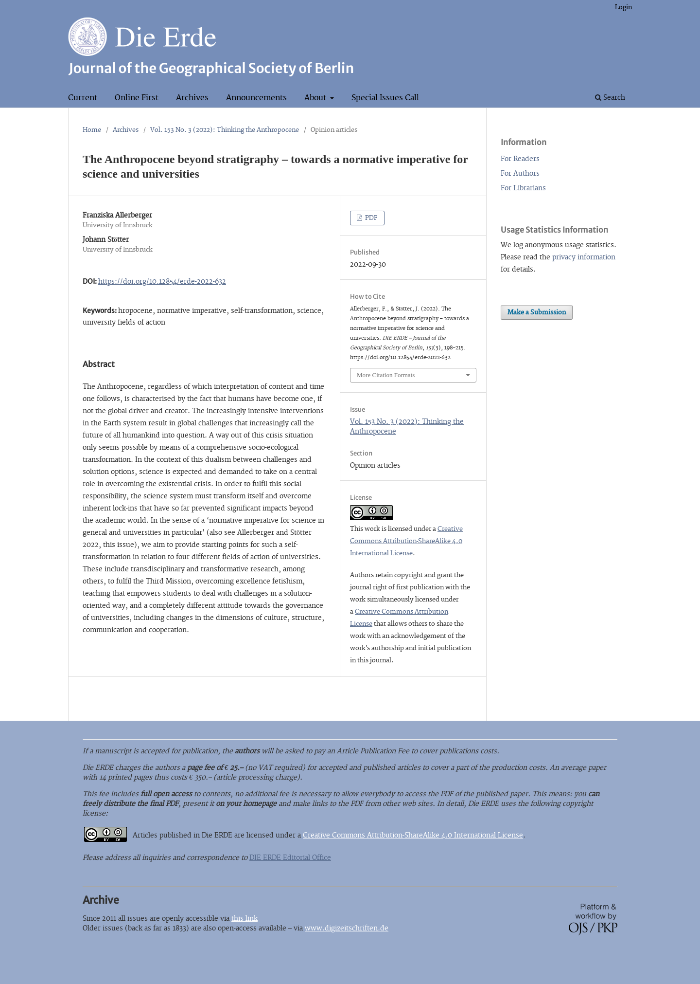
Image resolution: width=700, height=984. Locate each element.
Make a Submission (537, 312)
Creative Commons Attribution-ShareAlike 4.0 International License (406, 541)
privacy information (583, 257)
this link (244, 918)
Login (623, 7)
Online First (136, 98)
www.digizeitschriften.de (346, 928)
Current (82, 98)
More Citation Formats (386, 375)
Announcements (256, 98)
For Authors (520, 173)
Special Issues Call (385, 98)
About (316, 98)
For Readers (520, 159)
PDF (371, 218)
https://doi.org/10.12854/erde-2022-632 (162, 281)
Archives (192, 98)
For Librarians (523, 188)
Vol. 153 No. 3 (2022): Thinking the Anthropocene (224, 130)
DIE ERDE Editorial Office (290, 858)
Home (92, 130)
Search (610, 97)
